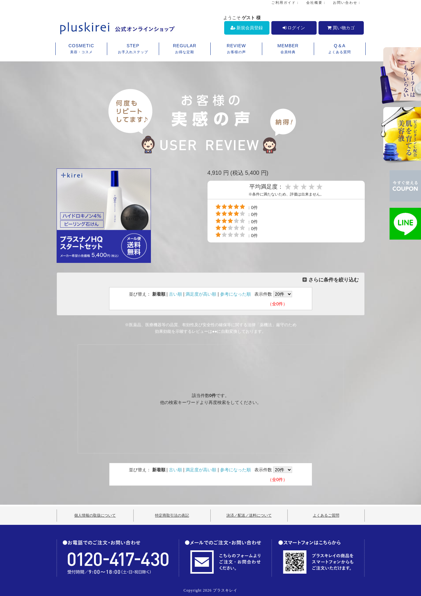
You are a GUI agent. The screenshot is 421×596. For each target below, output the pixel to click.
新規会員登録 (246, 27)
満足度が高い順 (201, 294)
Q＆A (339, 49)
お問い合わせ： (347, 2)
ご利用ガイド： (285, 2)
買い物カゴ (341, 27)
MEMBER (287, 49)
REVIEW (236, 49)
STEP (132, 49)
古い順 (175, 294)
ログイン (294, 27)
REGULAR (184, 49)
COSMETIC (81, 49)
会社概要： (316, 2)
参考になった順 (235, 294)
